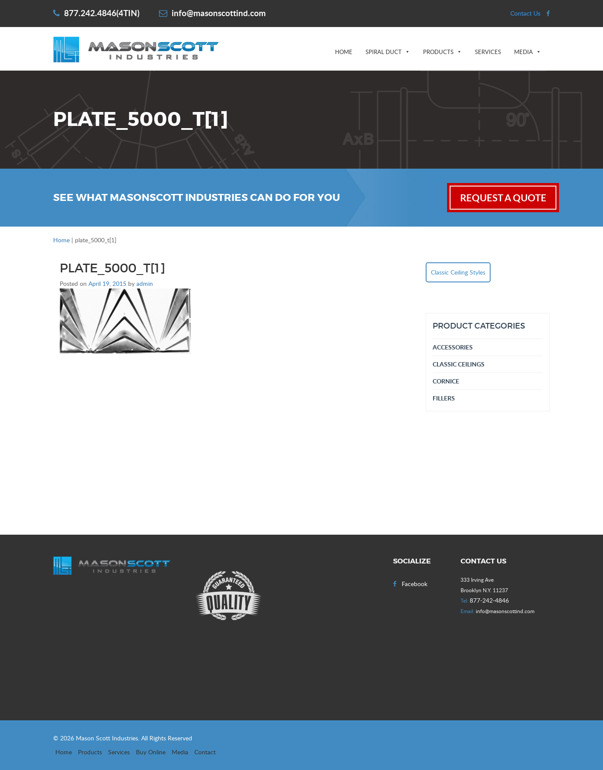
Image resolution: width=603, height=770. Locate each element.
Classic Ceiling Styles (458, 272)
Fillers (444, 398)
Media (523, 52)
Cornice (446, 381)
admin (144, 283)
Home (343, 52)
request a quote (503, 197)
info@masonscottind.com (212, 13)
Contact (205, 752)
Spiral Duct (384, 52)
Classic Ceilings (458, 364)
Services (488, 52)
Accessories (453, 347)
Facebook (410, 584)
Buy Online (151, 752)
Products (438, 52)
